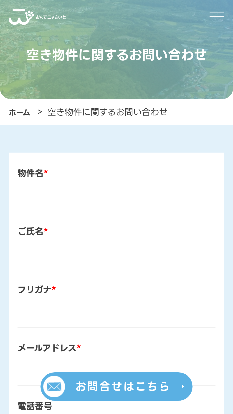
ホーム (19, 113)
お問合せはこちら (123, 386)
